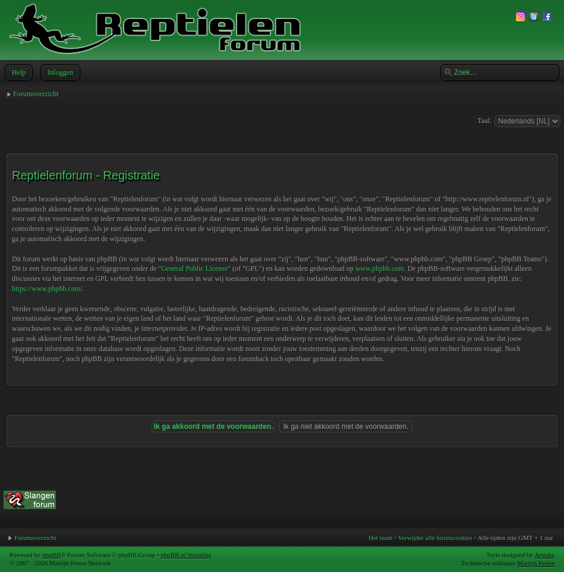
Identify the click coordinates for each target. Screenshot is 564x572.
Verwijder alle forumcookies (435, 537)
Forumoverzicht (36, 94)
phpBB (51, 554)
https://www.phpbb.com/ (47, 289)
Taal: (484, 120)
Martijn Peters (535, 563)
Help (18, 72)
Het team (380, 537)
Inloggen (59, 72)
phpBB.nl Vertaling (185, 554)
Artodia (544, 554)
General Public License (194, 268)
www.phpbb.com (379, 268)
